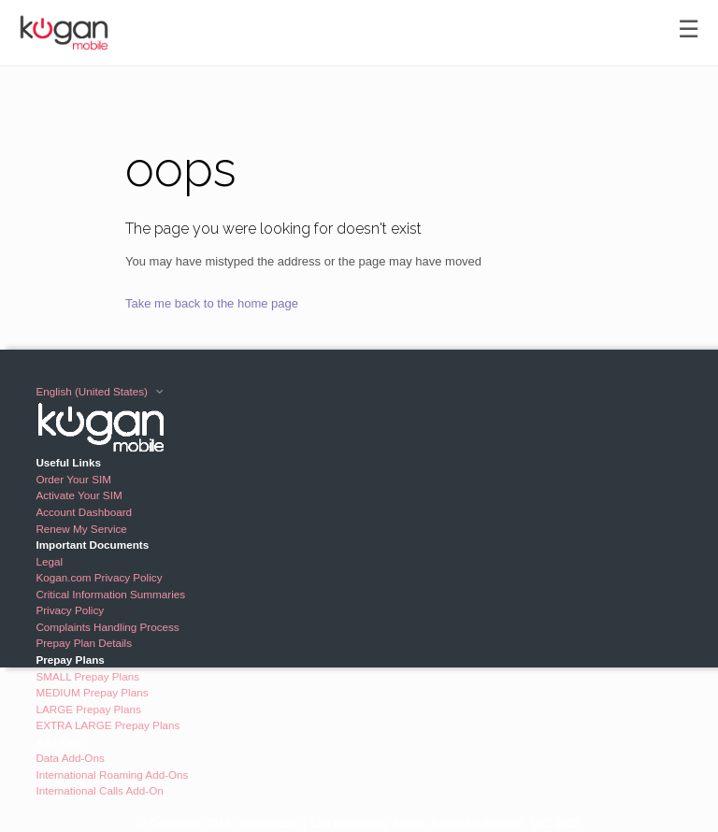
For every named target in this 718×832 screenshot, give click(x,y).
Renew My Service (81, 529)
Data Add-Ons (70, 758)
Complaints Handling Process (107, 627)
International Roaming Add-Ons (112, 774)
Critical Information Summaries (110, 594)
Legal (49, 561)
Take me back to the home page (211, 303)
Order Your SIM (73, 479)
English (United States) (93, 391)
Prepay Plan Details (84, 643)
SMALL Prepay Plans (87, 676)
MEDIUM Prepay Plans (92, 692)
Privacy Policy (70, 610)
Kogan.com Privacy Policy (99, 577)
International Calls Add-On (99, 790)
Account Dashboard (84, 512)
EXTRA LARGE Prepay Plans (108, 725)
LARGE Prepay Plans (88, 709)
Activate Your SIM (79, 495)
